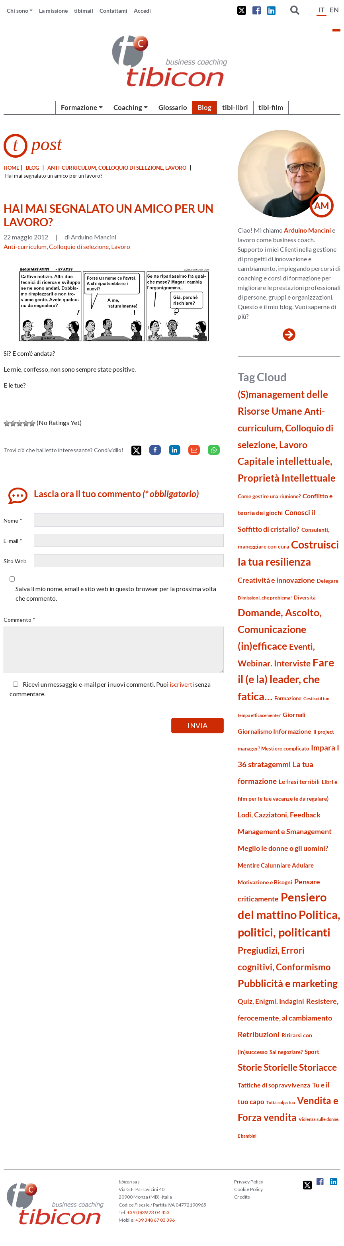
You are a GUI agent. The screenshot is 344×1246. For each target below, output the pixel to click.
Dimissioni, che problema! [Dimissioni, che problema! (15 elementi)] (265, 597)
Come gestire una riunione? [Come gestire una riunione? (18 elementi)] (269, 496)
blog (32, 168)
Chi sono (17, 10)
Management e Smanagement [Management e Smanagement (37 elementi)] (285, 831)
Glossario (172, 107)
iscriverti (182, 684)
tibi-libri (235, 107)
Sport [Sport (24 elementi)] (312, 1051)
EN (334, 10)
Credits (242, 1197)
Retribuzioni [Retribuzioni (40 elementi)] (259, 1034)
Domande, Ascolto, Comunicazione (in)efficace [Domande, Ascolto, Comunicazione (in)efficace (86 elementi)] (280, 629)
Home (11, 168)
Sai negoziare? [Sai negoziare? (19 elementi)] (286, 1052)
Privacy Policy (248, 1182)
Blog (204, 107)
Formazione (79, 107)
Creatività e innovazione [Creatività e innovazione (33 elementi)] (276, 580)
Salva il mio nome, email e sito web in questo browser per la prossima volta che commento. (116, 593)
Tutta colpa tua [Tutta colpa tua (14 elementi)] (280, 1102)
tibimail (83, 10)
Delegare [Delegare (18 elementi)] (327, 581)
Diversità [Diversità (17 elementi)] (305, 598)
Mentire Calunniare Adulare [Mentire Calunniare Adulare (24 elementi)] (276, 865)
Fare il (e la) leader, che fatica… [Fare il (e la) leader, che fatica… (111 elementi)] (286, 679)
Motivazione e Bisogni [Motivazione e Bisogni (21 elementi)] (265, 882)
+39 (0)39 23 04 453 (148, 1212)
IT (321, 10)
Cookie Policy (248, 1189)
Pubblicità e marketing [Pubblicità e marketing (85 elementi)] (288, 983)
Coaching (127, 107)
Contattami (113, 10)
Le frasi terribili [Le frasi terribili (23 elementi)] (299, 781)
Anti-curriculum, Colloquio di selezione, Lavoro (116, 168)
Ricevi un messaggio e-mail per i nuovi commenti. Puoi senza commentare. (110, 688)
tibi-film (270, 107)
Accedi (142, 10)
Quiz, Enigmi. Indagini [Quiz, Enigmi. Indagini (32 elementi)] (271, 1001)
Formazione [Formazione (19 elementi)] (287, 698)
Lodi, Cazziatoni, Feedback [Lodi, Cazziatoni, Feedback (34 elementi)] (279, 815)
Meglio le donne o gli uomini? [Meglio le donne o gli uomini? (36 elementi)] (283, 848)
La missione (53, 10)
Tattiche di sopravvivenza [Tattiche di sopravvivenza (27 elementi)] (274, 1085)
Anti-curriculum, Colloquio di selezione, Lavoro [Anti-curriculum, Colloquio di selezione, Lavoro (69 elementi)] (285, 428)
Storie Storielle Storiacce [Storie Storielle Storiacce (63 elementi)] (287, 1067)
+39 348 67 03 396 (155, 1220)
